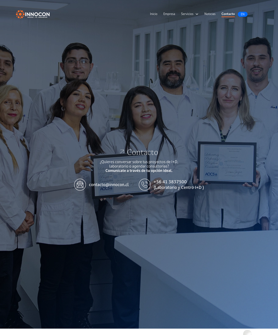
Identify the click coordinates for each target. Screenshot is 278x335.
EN (243, 14)
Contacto (228, 14)
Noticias (210, 14)
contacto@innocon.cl (109, 184)
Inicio (153, 14)
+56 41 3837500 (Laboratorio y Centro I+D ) (179, 184)
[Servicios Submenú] (196, 14)
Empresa (169, 14)
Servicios (187, 14)
